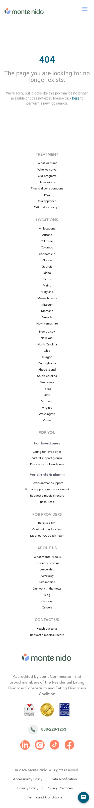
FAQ (47, 195)
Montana (47, 311)
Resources (47, 502)
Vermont (47, 401)
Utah (47, 395)
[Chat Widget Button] (83, 797)
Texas (47, 389)
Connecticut (47, 254)
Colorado (47, 247)
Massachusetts (47, 298)
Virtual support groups (47, 458)
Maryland (47, 292)
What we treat (47, 163)
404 (47, 59)
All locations (47, 229)
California (47, 241)
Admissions (47, 182)
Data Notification (64, 779)
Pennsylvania (47, 363)
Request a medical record (47, 496)
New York (47, 338)
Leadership (47, 569)
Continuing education (47, 529)
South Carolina (47, 376)
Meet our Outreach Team (47, 536)
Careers (47, 607)
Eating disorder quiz (47, 207)
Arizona (47, 235)
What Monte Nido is (47, 557)
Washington (47, 414)
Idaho (47, 273)
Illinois (47, 279)
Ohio (47, 351)
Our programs (47, 176)
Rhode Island (47, 370)
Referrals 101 (47, 523)
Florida (47, 260)
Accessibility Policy (27, 779)
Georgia (47, 267)
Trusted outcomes (47, 563)
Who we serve (47, 170)
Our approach (47, 201)
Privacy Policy (27, 788)
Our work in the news (47, 589)
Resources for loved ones (47, 464)
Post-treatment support (47, 483)
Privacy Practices (60, 788)
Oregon (47, 357)
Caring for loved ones (47, 452)
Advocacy (47, 576)
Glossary (47, 601)
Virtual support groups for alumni (47, 489)
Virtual (47, 420)
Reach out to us (47, 629)
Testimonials (47, 582)
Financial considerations (47, 188)
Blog (47, 595)
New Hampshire (47, 323)
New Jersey (47, 332)
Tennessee (47, 382)
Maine (47, 285)
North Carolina (47, 344)
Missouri (47, 305)
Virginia (47, 408)
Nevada (47, 317)
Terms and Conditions (45, 797)
